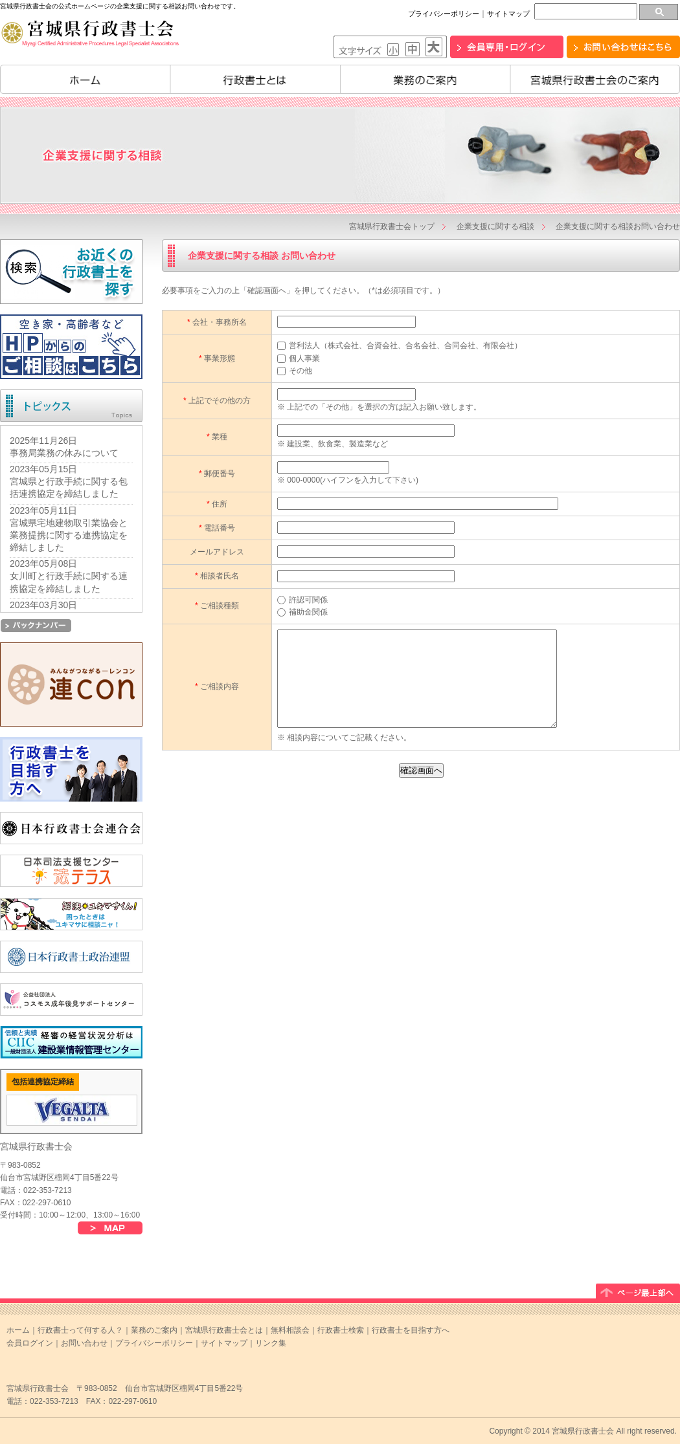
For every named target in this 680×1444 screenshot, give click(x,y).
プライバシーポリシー (443, 13)
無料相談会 (290, 1330)
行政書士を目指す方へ (410, 1330)
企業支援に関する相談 (495, 226)
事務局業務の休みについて (64, 453)
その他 (294, 370)
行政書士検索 (340, 1330)
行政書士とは (255, 79)
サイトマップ (508, 13)
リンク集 (270, 1343)
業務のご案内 (425, 79)
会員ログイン (29, 1343)
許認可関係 (302, 599)
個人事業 (298, 358)
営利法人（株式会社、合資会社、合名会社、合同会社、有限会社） (399, 345)
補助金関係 (302, 612)
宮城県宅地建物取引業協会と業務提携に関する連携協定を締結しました (69, 535)
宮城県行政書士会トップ (392, 226)
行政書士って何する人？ (80, 1330)
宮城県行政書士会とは (224, 1330)
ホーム (85, 79)
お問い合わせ (84, 1343)
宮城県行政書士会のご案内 (595, 79)
